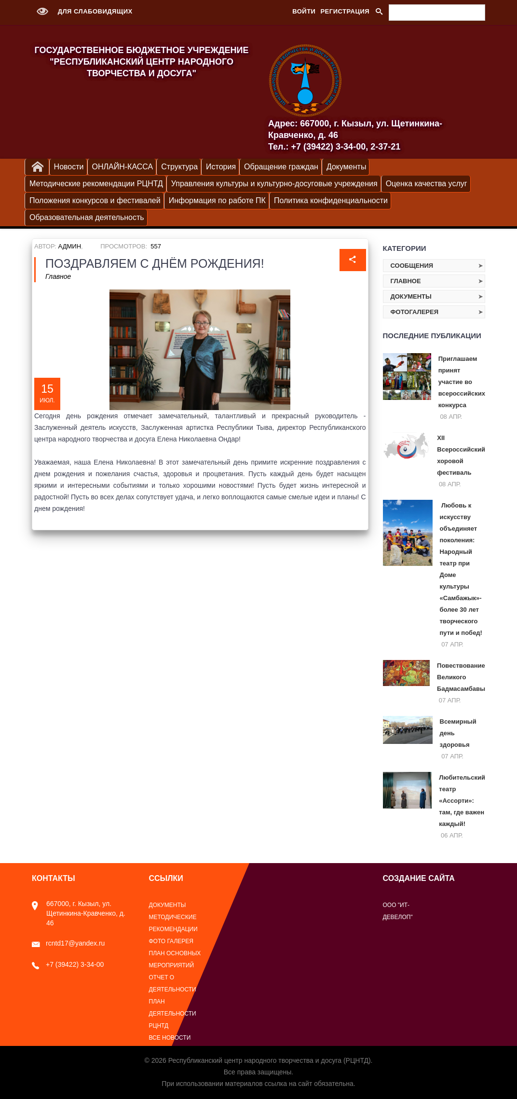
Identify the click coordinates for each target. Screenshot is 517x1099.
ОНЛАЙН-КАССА (122, 167)
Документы (346, 167)
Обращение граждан (281, 167)
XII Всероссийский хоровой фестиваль (461, 455)
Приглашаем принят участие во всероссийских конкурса (461, 382)
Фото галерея (171, 941)
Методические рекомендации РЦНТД (96, 183)
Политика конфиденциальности (331, 200)
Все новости (170, 1037)
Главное (58, 276)
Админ (69, 246)
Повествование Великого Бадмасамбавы (461, 677)
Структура (179, 167)
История (221, 167)
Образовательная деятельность (86, 217)
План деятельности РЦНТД (172, 1013)
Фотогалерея (415, 312)
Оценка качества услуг (426, 183)
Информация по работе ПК (217, 200)
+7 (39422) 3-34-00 (68, 964)
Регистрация (344, 11)
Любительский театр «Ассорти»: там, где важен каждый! (462, 800)
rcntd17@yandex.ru (68, 943)
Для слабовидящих (82, 11)
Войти (303, 11)
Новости (69, 167)
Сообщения (412, 265)
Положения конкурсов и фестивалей (95, 200)
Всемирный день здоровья (458, 733)
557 (155, 246)
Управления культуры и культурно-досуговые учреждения (274, 183)
